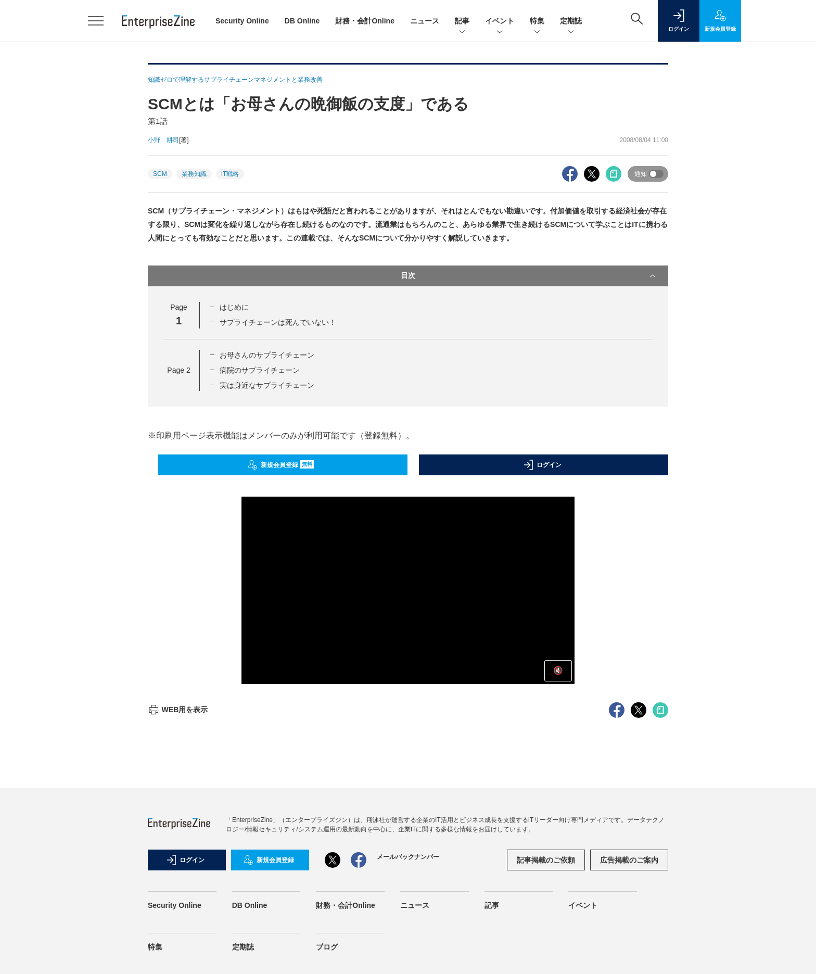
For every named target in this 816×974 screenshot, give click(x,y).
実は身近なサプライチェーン (267, 385)
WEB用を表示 (178, 709)
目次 (529, 276)
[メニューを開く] (96, 21)
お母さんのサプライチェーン (267, 355)
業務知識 (194, 174)
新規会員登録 (280, 465)
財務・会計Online (364, 21)
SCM (160, 174)
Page (178, 370)
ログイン (542, 465)
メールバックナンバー (408, 857)
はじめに (234, 307)
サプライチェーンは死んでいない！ (278, 322)
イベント (499, 22)
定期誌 (571, 22)
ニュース (424, 21)
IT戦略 (230, 174)
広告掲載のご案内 (629, 860)
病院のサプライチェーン (260, 370)
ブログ (327, 947)
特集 (537, 22)
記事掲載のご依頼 (546, 860)
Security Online (242, 21)
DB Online (302, 21)
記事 (462, 22)
